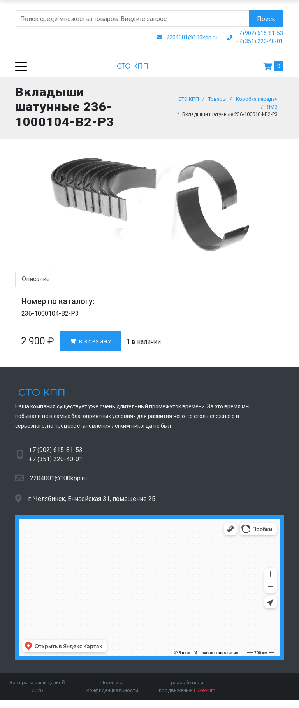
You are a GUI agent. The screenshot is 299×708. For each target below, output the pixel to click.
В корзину (90, 345)
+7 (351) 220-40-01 (56, 462)
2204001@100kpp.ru (58, 481)
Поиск (266, 19)
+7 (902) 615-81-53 (56, 453)
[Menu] (18, 66)
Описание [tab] (36, 282)
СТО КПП (132, 66)
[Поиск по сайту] (132, 18)
